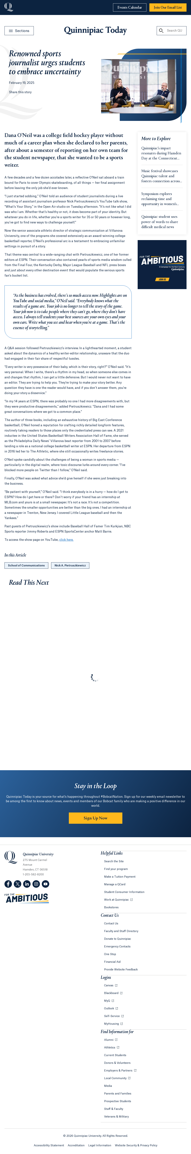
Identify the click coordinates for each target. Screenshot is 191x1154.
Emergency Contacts (117, 946)
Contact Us (111, 923)
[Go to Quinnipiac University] (8, 7)
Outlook (109, 1008)
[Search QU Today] (161, 30)
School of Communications (26, 565)
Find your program (116, 869)
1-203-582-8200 (33, 874)
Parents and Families (117, 1093)
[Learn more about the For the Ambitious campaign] (162, 264)
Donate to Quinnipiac (117, 939)
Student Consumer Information (124, 892)
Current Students (115, 1055)
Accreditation (76, 1145)
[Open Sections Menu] (19, 30)
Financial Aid (112, 962)
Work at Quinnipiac (116, 900)
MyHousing (112, 1024)
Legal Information (99, 1145)
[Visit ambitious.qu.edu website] (26, 898)
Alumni (109, 1040)
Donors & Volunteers (117, 1063)
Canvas (109, 985)
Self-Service (112, 1016)
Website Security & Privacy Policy (136, 1145)
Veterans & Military (116, 1116)
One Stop (110, 954)
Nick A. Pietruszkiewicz (70, 565)
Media (108, 1086)
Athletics (110, 1047)
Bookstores (111, 907)
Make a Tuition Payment (119, 877)
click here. (66, 539)
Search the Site (114, 861)
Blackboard (111, 993)
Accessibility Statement (49, 1145)
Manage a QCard (114, 884)
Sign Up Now (95, 818)
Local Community (115, 1078)
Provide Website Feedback (121, 969)
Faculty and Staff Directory (121, 931)
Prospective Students (117, 1101)
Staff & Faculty (113, 1109)
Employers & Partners (118, 1070)
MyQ (107, 1001)
